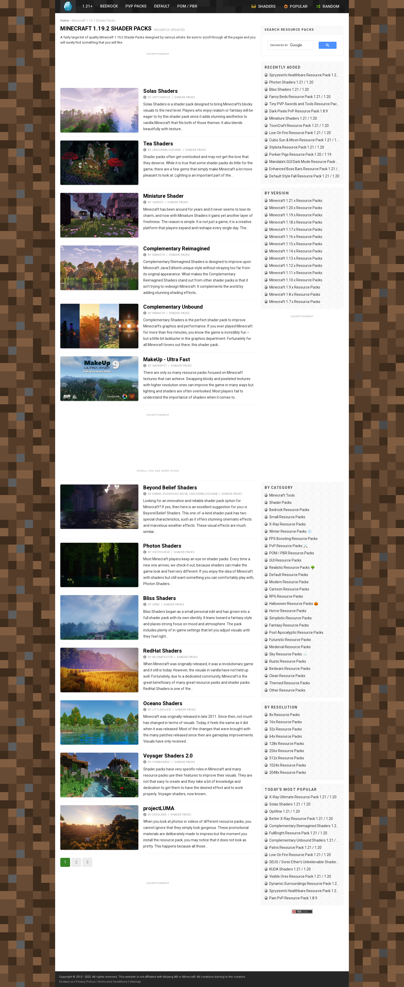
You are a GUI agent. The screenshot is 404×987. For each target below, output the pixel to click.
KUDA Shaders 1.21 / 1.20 (290, 869)
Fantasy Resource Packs (289, 625)
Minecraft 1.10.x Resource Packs (295, 280)
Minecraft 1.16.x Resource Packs (295, 237)
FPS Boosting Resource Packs (293, 539)
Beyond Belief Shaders (170, 487)
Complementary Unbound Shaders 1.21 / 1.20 (304, 840)
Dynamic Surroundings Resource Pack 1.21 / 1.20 (304, 884)
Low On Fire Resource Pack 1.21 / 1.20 (300, 133)
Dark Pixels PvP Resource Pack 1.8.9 (298, 111)
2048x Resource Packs (287, 772)
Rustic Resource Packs (287, 661)
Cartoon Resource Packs (289, 589)
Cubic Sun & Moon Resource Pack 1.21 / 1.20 (304, 140)
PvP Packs (135, 6)
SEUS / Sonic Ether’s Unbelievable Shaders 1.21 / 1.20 (304, 862)
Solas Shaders (160, 91)
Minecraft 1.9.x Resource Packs (294, 287)
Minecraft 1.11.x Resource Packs (295, 273)
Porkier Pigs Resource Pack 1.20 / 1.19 (300, 154)
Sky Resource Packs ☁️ (288, 654)
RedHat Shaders (162, 651)
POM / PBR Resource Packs (291, 553)
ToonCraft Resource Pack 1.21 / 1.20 (299, 126)
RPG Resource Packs (286, 596)
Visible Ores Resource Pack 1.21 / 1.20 (300, 876)
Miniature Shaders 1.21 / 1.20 (293, 118)
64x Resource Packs (285, 736)
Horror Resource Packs (287, 611)
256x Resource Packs (286, 751)
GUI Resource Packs (285, 560)
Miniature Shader (163, 196)
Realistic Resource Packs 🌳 (292, 567)
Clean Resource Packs (287, 676)
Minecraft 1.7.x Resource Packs (294, 302)
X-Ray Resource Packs (287, 524)
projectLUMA (158, 808)
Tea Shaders (158, 144)
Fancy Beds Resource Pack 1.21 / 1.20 (300, 97)
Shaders (263, 6)
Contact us (66, 981)
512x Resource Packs (286, 758)
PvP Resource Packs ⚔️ (288, 546)
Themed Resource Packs (289, 683)
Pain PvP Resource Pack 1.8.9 (293, 898)
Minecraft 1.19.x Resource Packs (295, 215)
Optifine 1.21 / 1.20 (284, 811)
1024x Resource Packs (287, 765)
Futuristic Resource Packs (290, 640)
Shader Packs (184, 97)
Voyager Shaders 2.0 (167, 756)
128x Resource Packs (286, 744)
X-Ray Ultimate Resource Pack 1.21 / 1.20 (302, 797)
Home (64, 20)
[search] (288, 45)
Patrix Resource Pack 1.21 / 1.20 (295, 847)
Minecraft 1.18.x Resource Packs (295, 222)
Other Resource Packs (287, 690)
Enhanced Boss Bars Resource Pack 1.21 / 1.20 (304, 169)
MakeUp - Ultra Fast (166, 359)
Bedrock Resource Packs (289, 510)
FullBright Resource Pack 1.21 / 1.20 (298, 833)
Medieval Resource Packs (290, 647)
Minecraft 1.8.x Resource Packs (294, 294)
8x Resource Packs (284, 715)
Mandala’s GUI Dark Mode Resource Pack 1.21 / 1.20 (304, 162)
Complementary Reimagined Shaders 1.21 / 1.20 (304, 826)
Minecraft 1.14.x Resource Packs (295, 251)
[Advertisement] (158, 68)
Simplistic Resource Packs (290, 618)
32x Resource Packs (285, 729)
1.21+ (87, 6)
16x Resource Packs (285, 722)
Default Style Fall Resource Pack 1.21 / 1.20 (304, 176)
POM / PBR (187, 6)
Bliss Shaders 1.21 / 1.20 (289, 89)
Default (162, 6)
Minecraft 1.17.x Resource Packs (295, 229)
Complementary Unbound (173, 307)
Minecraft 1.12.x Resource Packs (295, 266)
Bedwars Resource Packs (289, 669)
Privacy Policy (85, 981)
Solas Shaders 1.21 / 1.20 (289, 804)
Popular (296, 6)
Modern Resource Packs (289, 582)
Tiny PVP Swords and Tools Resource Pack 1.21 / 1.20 (304, 104)
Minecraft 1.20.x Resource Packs (295, 208)
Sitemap (135, 981)
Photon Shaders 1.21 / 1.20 (291, 82)
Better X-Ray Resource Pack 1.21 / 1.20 (301, 819)
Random (327, 6)
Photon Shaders (162, 546)
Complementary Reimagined (176, 248)
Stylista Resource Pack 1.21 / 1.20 (296, 147)
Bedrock (109, 6)
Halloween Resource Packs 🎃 (293, 604)
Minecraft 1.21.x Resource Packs (295, 201)
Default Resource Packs (288, 575)
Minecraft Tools (282, 495)
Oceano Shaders (162, 703)
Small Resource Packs (287, 517)
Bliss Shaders (159, 598)
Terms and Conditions (112, 981)
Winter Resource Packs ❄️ (290, 531)
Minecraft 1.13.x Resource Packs (295, 258)
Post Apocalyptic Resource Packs (296, 632)
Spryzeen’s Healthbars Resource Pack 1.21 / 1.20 (304, 75)
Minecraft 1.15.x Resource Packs (295, 244)
